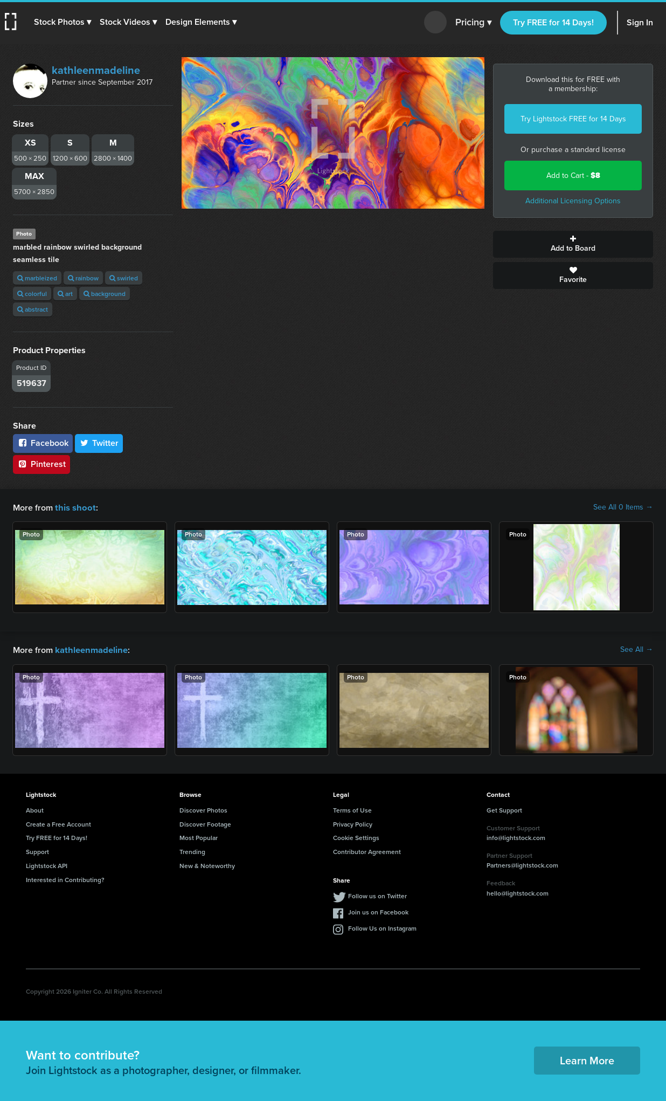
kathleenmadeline (96, 70)
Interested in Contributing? (65, 878)
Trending (192, 850)
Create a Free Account (58, 823)
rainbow (83, 278)
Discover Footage (205, 823)
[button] (63, 22)
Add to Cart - (573, 175)
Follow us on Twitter (377, 894)
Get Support (504, 809)
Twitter (99, 443)
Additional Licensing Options (573, 201)
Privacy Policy (352, 823)
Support (37, 850)
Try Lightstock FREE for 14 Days (573, 119)
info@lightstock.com (516, 836)
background (105, 293)
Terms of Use (352, 809)
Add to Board (573, 244)
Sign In (640, 22)
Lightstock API (46, 864)
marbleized (37, 278)
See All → (636, 649)
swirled (123, 278)
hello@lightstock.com (518, 892)
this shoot (74, 507)
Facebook (42, 443)
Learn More (587, 1059)
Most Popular (198, 836)
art (65, 293)
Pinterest (41, 464)
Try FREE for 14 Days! (553, 22)
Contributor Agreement (367, 850)
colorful (32, 293)
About (35, 809)
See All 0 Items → (623, 507)
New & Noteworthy (207, 864)
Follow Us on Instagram (382, 927)
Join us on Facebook (378, 911)
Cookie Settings (356, 836)
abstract (32, 309)
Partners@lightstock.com (522, 864)
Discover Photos (203, 809)
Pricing (473, 23)
